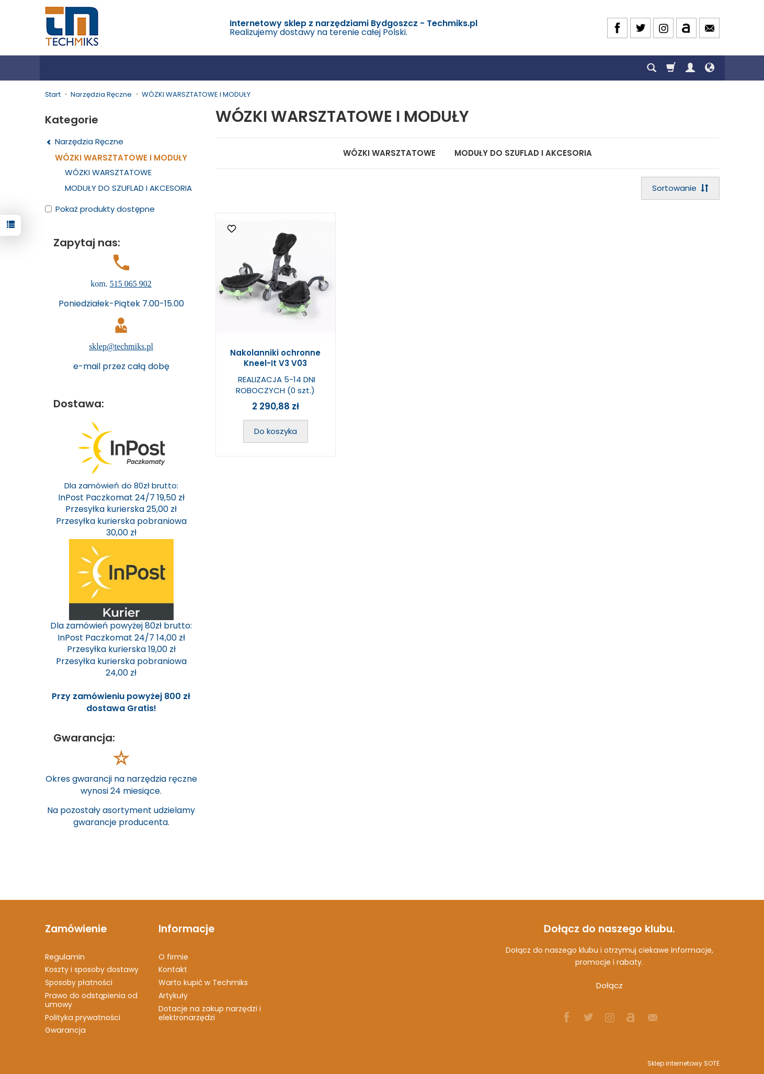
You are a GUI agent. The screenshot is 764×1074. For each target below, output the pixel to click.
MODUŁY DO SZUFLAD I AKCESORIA (523, 152)
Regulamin (65, 957)
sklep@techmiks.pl (121, 346)
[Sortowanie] (680, 188)
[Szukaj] (652, 68)
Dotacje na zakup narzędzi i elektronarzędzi (209, 1013)
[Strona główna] (72, 26)
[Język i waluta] (710, 68)
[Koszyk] (671, 68)
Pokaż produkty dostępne (100, 208)
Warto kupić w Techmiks (203, 982)
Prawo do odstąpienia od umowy (91, 1000)
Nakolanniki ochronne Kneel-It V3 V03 (275, 358)
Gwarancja (65, 1030)
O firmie (173, 957)
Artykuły (173, 995)
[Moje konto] (690, 68)
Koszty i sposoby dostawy (92, 969)
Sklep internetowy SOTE (683, 1063)
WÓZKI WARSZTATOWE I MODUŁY (121, 157)
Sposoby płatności (78, 982)
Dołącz (609, 985)
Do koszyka (275, 431)
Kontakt (172, 969)
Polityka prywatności (82, 1017)
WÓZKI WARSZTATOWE (389, 152)
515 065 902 (131, 283)
